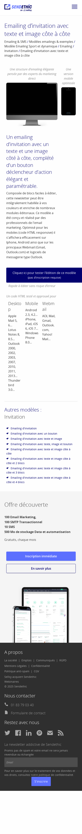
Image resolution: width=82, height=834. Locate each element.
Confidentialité (40, 666)
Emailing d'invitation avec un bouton (34, 433)
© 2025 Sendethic (15, 686)
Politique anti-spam (16, 671)
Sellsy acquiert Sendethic (20, 677)
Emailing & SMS (15, 42)
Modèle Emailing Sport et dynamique (30, 46)
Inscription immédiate (41, 556)
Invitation (11, 51)
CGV (36, 671)
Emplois (26, 660)
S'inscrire (41, 781)
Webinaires (11, 681)
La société (10, 660)
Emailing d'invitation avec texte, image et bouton (41, 444)
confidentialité (64, 775)
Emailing (66, 46)
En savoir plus (41, 568)
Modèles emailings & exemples (51, 42)
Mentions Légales (15, 666)
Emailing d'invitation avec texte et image (36, 439)
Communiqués (45, 660)
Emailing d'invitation (24, 428)
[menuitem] (12, 660)
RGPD (62, 660)
